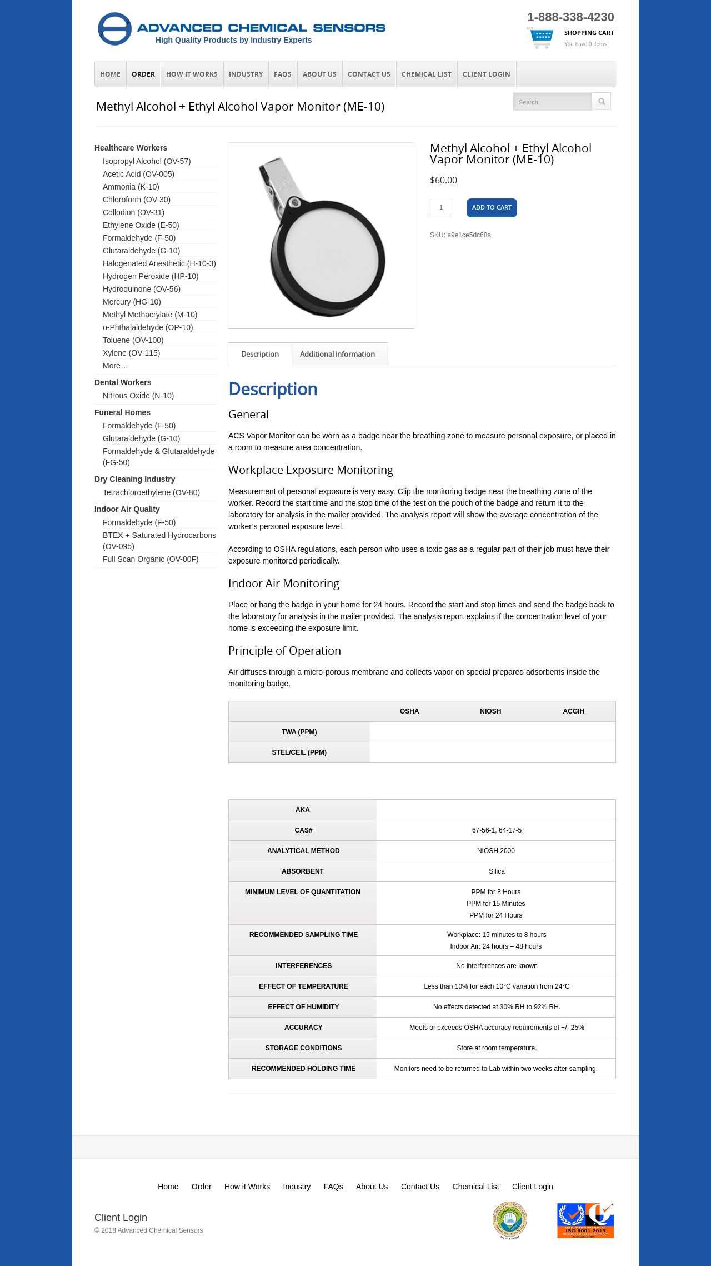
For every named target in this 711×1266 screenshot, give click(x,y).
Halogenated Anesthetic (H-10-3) (159, 263)
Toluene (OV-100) (133, 340)
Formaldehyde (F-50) (139, 237)
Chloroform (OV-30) (137, 199)
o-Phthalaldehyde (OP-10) (148, 327)
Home (110, 74)
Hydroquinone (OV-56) (142, 289)
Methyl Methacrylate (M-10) (150, 314)
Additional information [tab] (337, 354)
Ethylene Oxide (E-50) (141, 225)
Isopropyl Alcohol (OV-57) (147, 161)
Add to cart (492, 207)
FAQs (283, 74)
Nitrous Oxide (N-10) (138, 395)
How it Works (192, 74)
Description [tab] (260, 354)
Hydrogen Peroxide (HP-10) (151, 276)
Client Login (486, 74)
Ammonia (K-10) (131, 186)
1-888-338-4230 (570, 17)
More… (115, 365)
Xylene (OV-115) (132, 352)
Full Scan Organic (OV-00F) (151, 559)
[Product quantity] (441, 207)
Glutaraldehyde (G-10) (141, 250)
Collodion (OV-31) (133, 212)
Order (143, 74)
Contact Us (369, 74)
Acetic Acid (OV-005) (138, 174)
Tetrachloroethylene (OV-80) (151, 492)
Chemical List (427, 74)
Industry (246, 74)
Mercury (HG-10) (132, 301)
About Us (320, 74)
